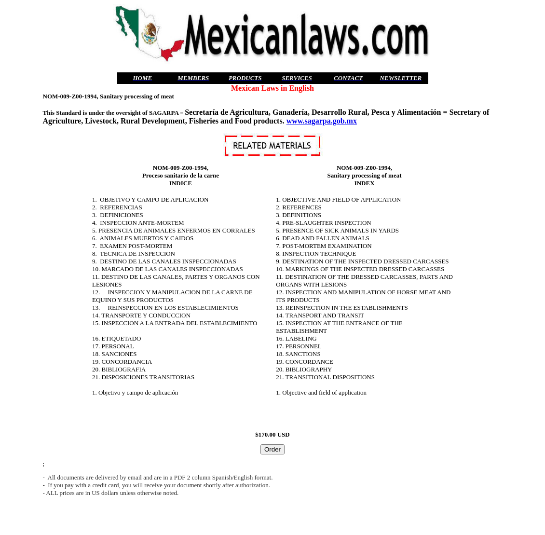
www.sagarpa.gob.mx (321, 121)
